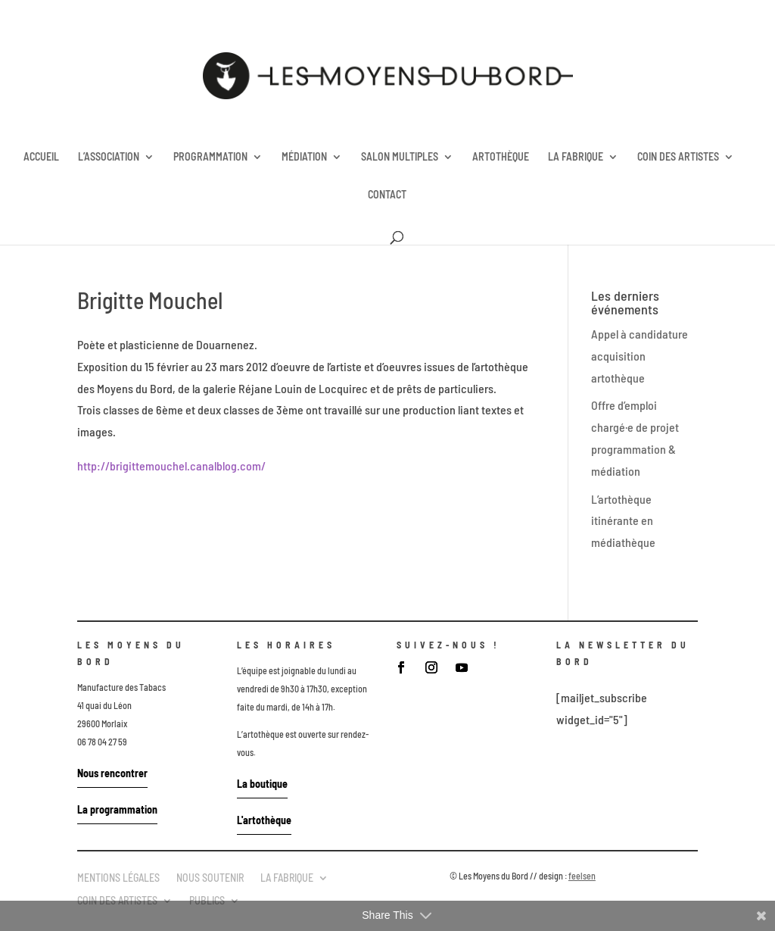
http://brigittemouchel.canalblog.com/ (171, 465)
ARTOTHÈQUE (500, 157)
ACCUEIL (41, 157)
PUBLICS (207, 900)
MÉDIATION (304, 157)
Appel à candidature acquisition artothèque (639, 355)
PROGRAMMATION (210, 157)
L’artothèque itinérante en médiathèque (623, 521)
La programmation (117, 809)
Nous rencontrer (112, 773)
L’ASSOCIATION (108, 157)
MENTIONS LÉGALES (118, 877)
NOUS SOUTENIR (210, 877)
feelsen (582, 875)
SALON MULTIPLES (399, 157)
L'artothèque (264, 820)
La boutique (262, 783)
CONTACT (387, 195)
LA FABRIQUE (575, 157)
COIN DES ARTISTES (678, 157)
